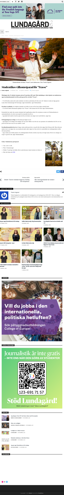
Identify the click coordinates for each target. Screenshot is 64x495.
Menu (4, 32)
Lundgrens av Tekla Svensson (17, 430)
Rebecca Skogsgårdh (16, 417)
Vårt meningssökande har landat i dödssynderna (47, 179)
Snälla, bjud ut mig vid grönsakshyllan (31, 221)
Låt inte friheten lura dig (28, 243)
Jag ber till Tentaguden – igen (7, 243)
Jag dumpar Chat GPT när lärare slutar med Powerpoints (24, 415)
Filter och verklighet (15, 423)
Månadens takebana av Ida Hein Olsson (20, 437)
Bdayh (30, 493)
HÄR (13, 152)
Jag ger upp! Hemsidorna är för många (9, 221)
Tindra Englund (5, 90)
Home (3, 35)
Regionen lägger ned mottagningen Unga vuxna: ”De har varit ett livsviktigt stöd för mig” (32, 266)
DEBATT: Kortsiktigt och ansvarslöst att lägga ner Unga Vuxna (54, 243)
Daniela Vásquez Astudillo (18, 425)
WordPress (40, 493)
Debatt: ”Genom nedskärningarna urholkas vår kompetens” (16, 179)
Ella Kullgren (14, 447)
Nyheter (6, 35)
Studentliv (26, 90)
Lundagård (14, 432)
